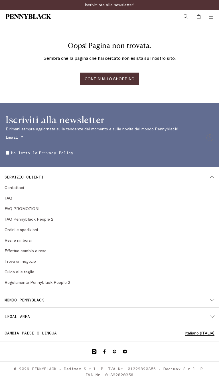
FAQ (8, 198)
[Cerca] (186, 16)
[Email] (109, 138)
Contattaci (14, 187)
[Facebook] (104, 351)
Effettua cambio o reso (25, 250)
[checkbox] (7, 153)
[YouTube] (125, 351)
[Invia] (209, 137)
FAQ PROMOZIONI (22, 208)
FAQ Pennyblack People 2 (29, 219)
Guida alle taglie (19, 271)
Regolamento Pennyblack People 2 (37, 282)
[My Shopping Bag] (198, 16)
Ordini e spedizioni (21, 229)
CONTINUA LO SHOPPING (109, 78)
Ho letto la (39, 153)
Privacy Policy (56, 152)
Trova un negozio (20, 261)
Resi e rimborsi (18, 240)
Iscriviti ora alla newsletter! (110, 4)
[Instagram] (94, 351)
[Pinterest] (114, 351)
